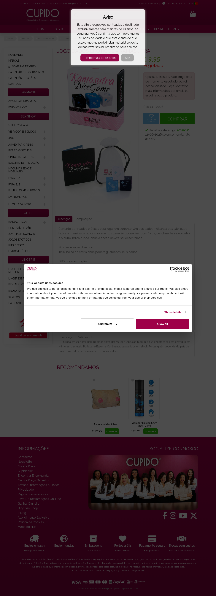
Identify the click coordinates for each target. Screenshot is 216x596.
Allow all (162, 323)
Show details (173, 312)
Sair (127, 58)
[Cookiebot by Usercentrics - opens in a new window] (172, 269)
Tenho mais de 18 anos (100, 58)
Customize (107, 323)
